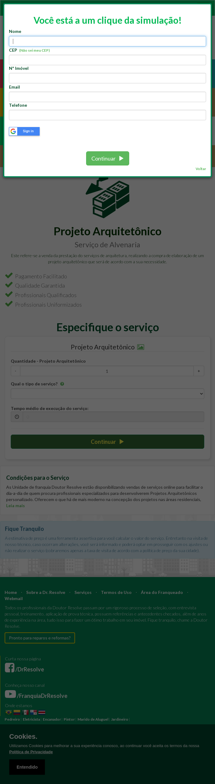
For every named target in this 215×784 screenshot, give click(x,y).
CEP (29, 50)
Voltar (201, 168)
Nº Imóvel (19, 68)
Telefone (18, 105)
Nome (15, 31)
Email (14, 87)
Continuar (107, 158)
